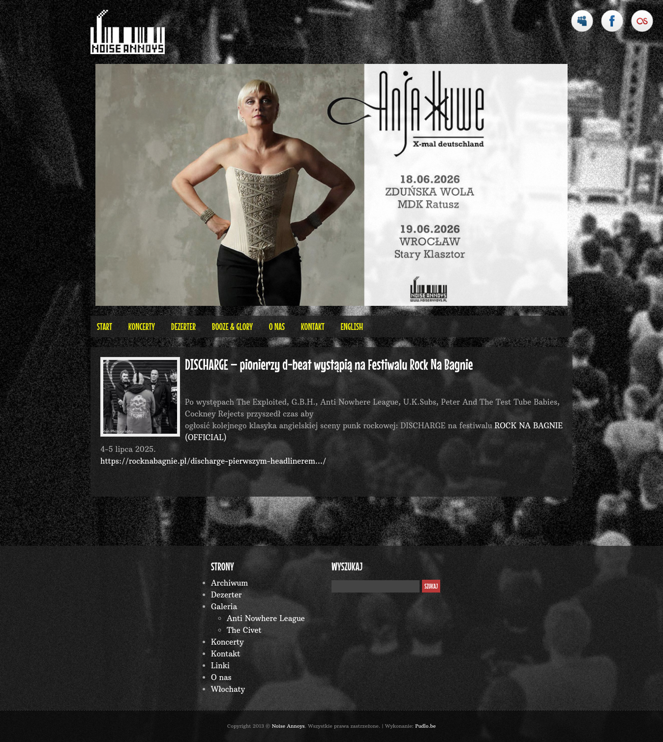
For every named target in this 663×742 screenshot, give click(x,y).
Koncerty (141, 326)
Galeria (224, 606)
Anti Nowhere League (266, 618)
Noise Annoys (288, 726)
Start (104, 326)
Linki (220, 665)
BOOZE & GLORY (232, 326)
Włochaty (228, 689)
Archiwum (229, 583)
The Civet (244, 630)
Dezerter (183, 326)
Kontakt (313, 326)
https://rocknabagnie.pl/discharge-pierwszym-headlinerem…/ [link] (213, 461)
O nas (277, 326)
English (351, 326)
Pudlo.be (425, 726)
